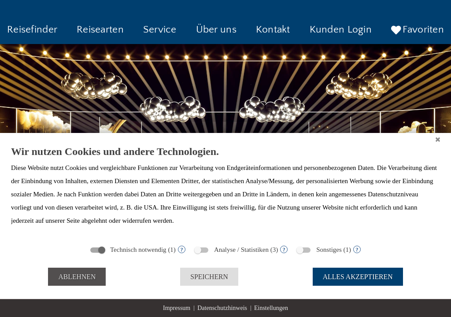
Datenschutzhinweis (222, 308)
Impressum (176, 308)
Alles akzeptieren (358, 276)
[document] (225, 192)
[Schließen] (437, 139)
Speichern (209, 276)
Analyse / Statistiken (241, 249)
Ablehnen (77, 276)
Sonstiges (329, 249)
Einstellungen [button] (271, 308)
